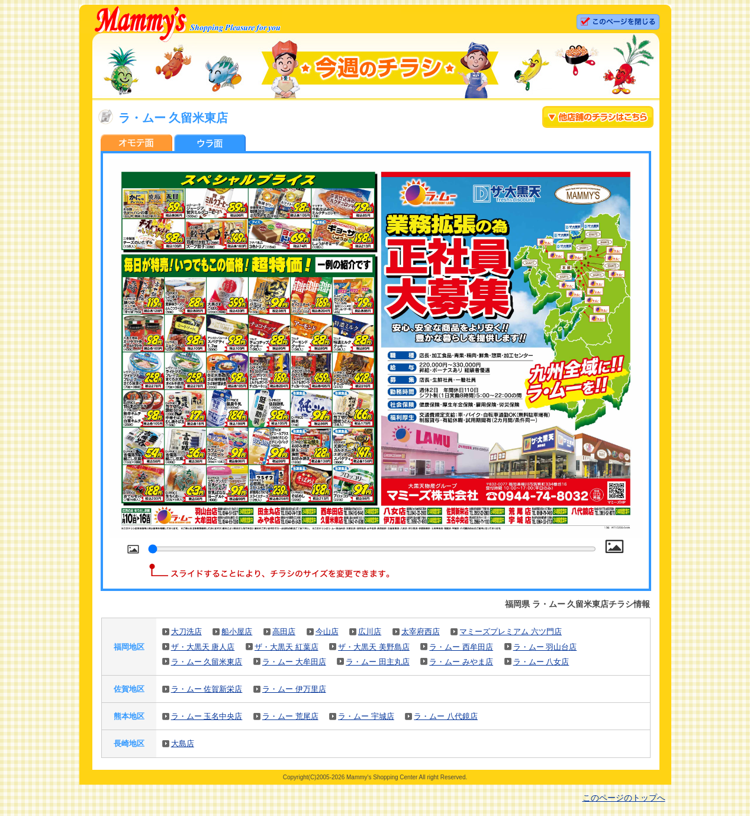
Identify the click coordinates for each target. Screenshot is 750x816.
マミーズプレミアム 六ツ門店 (510, 631)
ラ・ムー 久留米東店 (207, 661)
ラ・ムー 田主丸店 (378, 661)
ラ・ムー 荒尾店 (290, 716)
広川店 (369, 631)
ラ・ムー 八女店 (541, 661)
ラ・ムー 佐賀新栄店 (207, 689)
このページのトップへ (623, 797)
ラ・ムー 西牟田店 (461, 646)
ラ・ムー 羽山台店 (545, 646)
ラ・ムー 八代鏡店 (446, 716)
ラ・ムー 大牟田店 (294, 661)
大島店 (182, 743)
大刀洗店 (186, 631)
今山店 (327, 631)
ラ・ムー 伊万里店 (294, 689)
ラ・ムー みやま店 (461, 661)
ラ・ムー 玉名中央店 (207, 716)
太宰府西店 (420, 631)
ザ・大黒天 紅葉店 (286, 646)
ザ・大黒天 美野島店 (374, 646)
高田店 (283, 631)
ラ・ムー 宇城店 (366, 716)
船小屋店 (236, 631)
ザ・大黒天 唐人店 (203, 646)
